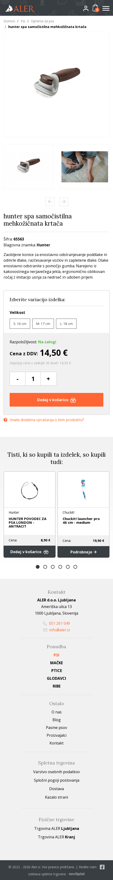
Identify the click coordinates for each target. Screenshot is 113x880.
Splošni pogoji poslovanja (56, 779)
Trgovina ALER (56, 827)
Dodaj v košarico (56, 400)
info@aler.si (56, 629)
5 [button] (68, 566)
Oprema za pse (42, 21)
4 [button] (60, 566)
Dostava (56, 788)
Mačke (56, 662)
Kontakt (56, 742)
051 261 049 (56, 622)
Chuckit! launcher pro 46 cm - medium (83, 520)
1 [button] (38, 566)
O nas (57, 711)
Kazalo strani (56, 796)
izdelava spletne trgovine (47, 873)
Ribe (57, 685)
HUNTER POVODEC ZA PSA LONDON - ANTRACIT (26, 522)
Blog (56, 719)
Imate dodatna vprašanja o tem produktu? (44, 419)
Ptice (56, 669)
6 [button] (75, 566)
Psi (23, 21)
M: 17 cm (43, 323)
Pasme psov (56, 726)
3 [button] (53, 566)
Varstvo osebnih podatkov (56, 771)
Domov (9, 21)
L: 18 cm (66, 323)
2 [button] (45, 566)
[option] (28, 166)
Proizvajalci (56, 734)
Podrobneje (83, 551)
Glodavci (56, 677)
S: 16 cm (19, 323)
